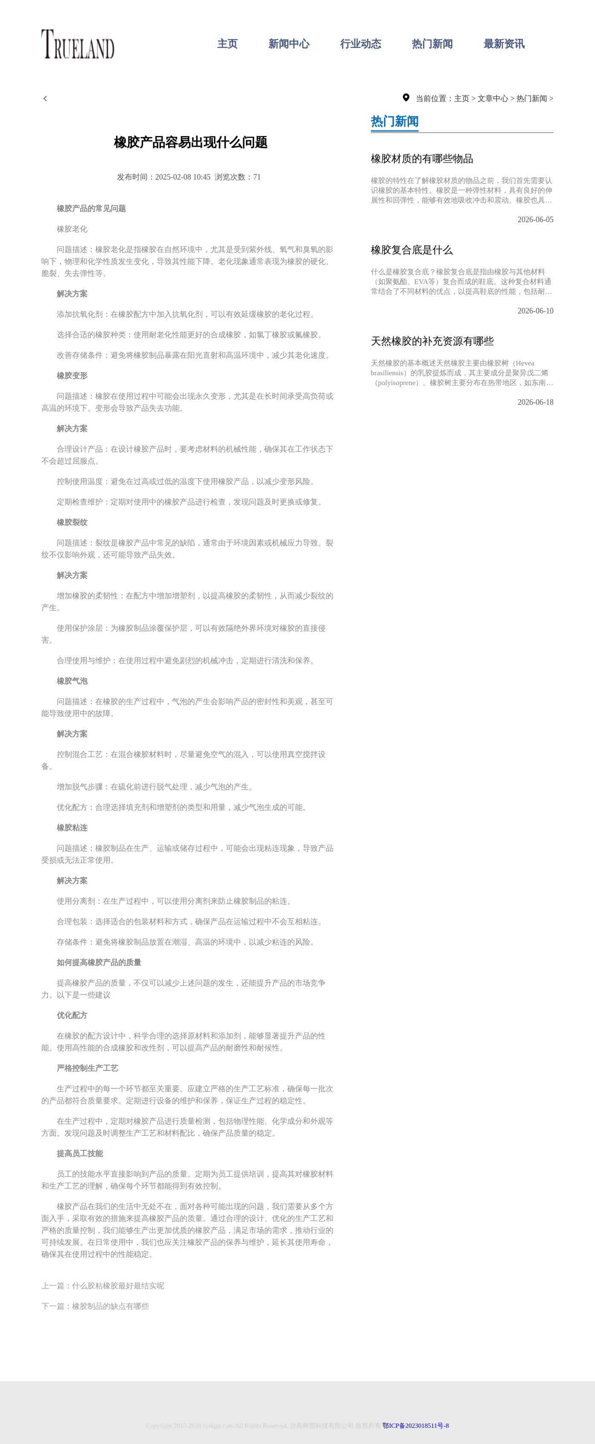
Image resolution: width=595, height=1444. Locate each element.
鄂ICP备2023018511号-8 (415, 1425)
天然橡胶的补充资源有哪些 (432, 341)
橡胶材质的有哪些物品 (422, 158)
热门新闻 (432, 43)
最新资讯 (504, 43)
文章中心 (493, 98)
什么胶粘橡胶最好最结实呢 (118, 1286)
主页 (227, 43)
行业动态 (360, 43)
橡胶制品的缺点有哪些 (110, 1306)
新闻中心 (288, 43)
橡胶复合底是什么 (412, 249)
